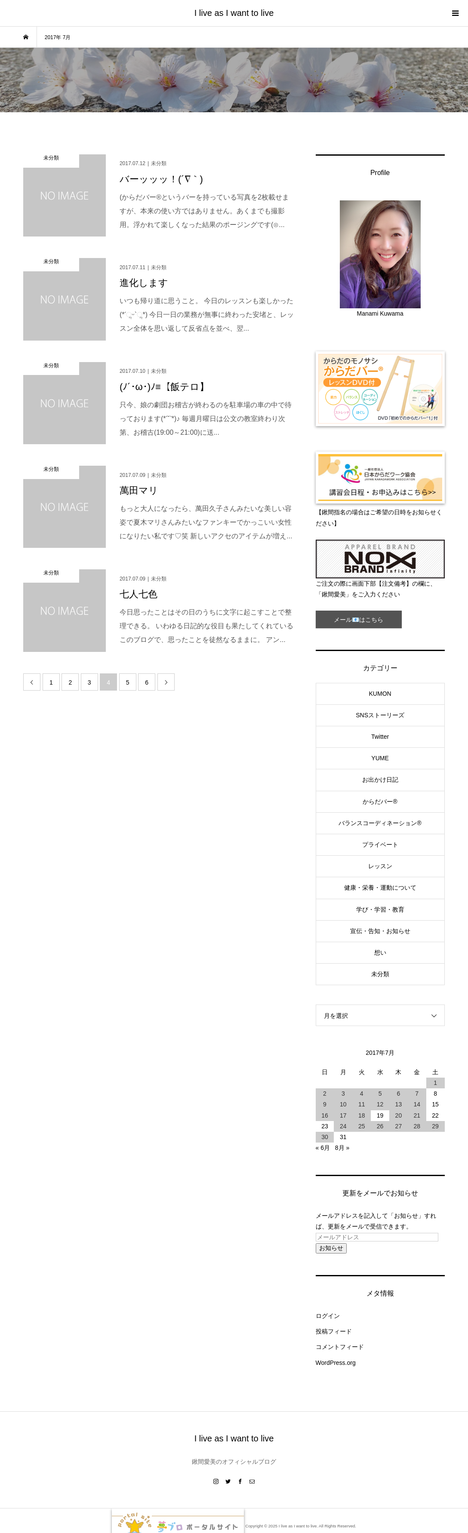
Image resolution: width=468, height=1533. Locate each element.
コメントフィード (340, 1346)
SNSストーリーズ (380, 715)
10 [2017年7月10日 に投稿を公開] (343, 1104)
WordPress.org (336, 1362)
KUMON (380, 693)
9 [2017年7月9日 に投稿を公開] (324, 1104)
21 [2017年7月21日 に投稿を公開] (416, 1115)
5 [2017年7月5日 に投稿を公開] (380, 1093)
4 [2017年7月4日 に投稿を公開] (361, 1093)
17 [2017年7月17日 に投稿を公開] (343, 1115)
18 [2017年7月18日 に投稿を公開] (361, 1115)
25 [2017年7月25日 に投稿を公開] (361, 1126)
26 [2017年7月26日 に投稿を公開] (380, 1126)
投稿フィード (334, 1331)
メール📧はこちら (358, 619)
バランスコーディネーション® (380, 823)
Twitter (380, 736)
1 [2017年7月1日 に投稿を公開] (435, 1082)
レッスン (380, 866)
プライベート (380, 844)
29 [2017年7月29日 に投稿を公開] (435, 1126)
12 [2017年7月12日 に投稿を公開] (380, 1104)
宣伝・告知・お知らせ (380, 931)
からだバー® (380, 801)
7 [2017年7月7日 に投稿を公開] (417, 1093)
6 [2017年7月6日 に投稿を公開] (398, 1093)
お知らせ (331, 1247)
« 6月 (323, 1147)
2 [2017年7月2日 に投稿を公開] (324, 1093)
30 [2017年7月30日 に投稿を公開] (324, 1137)
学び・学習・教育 (380, 909)
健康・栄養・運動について (380, 887)
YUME (379, 758)
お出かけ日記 (380, 779)
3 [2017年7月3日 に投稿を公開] (343, 1093)
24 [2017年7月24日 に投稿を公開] (343, 1126)
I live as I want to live (234, 13)
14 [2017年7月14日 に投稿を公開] (416, 1104)
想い (380, 952)
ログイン (328, 1315)
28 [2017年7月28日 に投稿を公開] (416, 1126)
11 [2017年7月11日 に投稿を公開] (361, 1104)
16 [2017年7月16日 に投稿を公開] (324, 1115)
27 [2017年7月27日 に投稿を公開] (398, 1126)
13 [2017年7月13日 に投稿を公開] (398, 1104)
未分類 (380, 974)
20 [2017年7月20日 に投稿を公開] (398, 1115)
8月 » (342, 1147)
